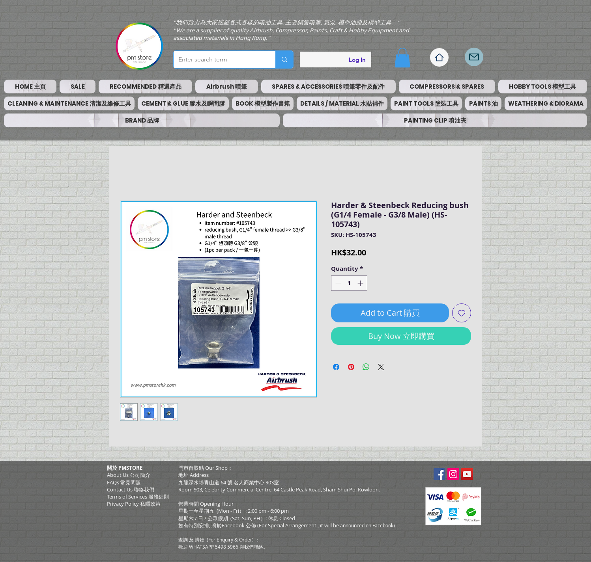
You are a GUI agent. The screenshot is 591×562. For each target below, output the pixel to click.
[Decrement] (337, 283)
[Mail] (474, 57)
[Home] (439, 57)
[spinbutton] (349, 283)
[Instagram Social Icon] (453, 474)
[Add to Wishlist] (461, 312)
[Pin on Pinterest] (351, 367)
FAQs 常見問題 (124, 482)
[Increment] (361, 283)
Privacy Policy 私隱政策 (134, 503)
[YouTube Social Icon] (467, 474)
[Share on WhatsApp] (366, 367)
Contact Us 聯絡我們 (130, 489)
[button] (402, 57)
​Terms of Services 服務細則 (138, 496)
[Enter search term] (218, 59)
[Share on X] (381, 367)
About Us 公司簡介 (128, 474)
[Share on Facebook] (336, 367)
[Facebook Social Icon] (439, 474)
